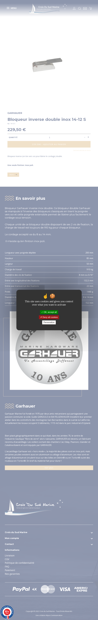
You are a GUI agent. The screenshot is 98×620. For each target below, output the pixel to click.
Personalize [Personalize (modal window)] (49, 322)
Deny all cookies (49, 317)
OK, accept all (49, 312)
